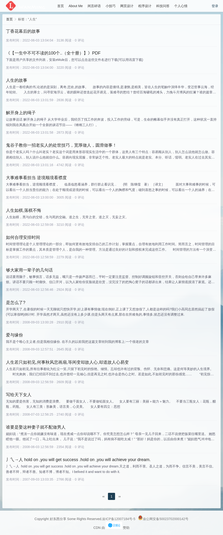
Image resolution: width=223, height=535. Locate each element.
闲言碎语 (94, 6)
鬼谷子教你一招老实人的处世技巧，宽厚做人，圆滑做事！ (61, 145)
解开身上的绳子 (21, 112)
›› (119, 496)
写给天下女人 (18, 394)
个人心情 (180, 6)
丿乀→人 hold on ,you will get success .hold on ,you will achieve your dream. (78, 459)
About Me (76, 6)
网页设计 (127, 6)
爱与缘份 (14, 335)
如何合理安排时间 (23, 237)
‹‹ (103, 496)
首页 (60, 6)
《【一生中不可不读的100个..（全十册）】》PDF (53, 53)
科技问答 (162, 6)
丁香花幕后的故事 (23, 31)
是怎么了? (15, 302)
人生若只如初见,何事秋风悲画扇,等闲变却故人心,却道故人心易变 (67, 362)
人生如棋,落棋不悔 (23, 210)
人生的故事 (16, 80)
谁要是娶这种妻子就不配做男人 (36, 427)
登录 (215, 6)
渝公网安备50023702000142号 (163, 519)
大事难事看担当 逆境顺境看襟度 (36, 177)
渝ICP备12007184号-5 (118, 519)
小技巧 (111, 6)
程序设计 (145, 6)
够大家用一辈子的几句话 (29, 270)
